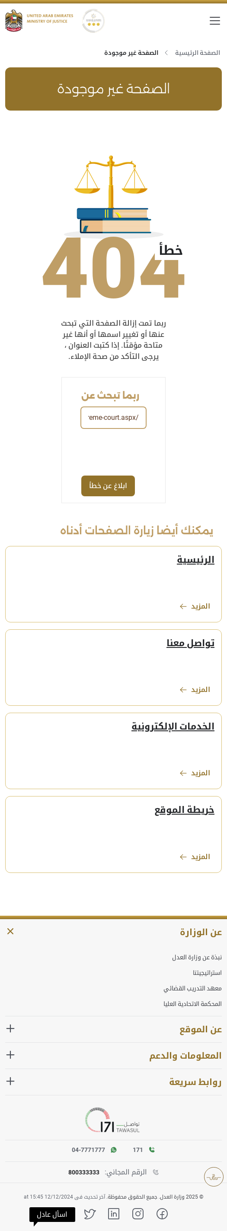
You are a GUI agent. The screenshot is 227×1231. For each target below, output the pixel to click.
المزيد (194, 606)
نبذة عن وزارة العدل (197, 957)
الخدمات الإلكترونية (172, 726)
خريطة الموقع (184, 810)
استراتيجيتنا (207, 972)
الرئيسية (195, 560)
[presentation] (80, 452)
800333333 (83, 1172)
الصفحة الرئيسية (197, 52)
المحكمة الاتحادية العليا (192, 1003)
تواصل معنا (190, 643)
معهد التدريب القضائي (192, 988)
